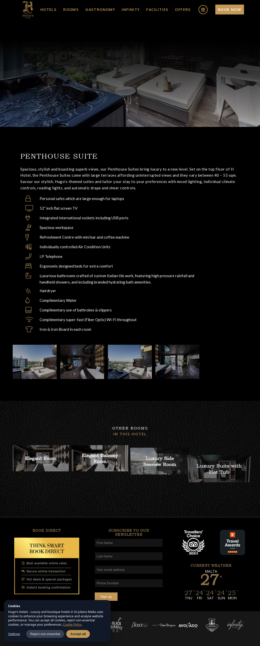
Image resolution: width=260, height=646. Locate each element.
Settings (14, 634)
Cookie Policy (72, 624)
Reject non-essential (45, 634)
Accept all (78, 634)
